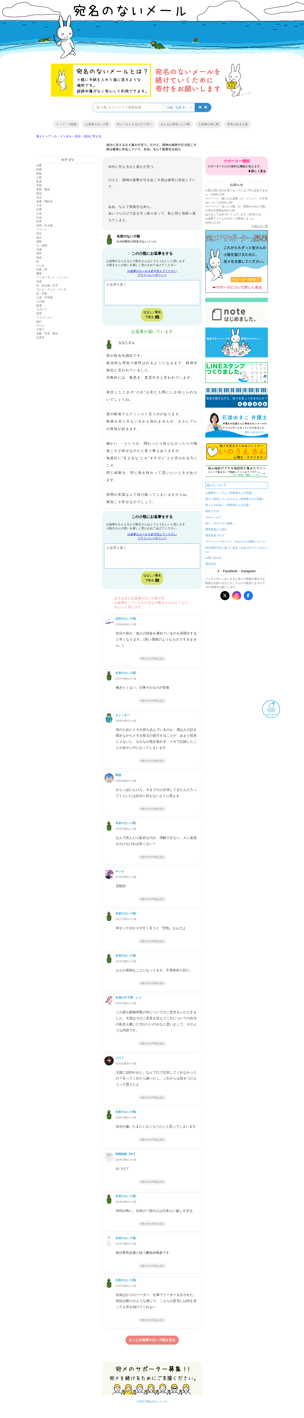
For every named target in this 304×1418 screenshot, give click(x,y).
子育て (40, 329)
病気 (39, 253)
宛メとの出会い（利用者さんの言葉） (228, 505)
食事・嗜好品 (44, 201)
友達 (39, 181)
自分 (39, 233)
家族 (39, 173)
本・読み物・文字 (47, 285)
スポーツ (41, 309)
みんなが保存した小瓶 (175, 124)
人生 (39, 205)
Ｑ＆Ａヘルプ (213, 517)
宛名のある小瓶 (237, 124)
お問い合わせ (213, 557)
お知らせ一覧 (260, 226)
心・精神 (41, 245)
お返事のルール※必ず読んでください (152, 271)
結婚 (39, 169)
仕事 (39, 209)
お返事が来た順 (208, 124)
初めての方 (212, 511)
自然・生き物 (44, 225)
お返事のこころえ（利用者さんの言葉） (229, 492)
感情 (39, 241)
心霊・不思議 (44, 297)
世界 (39, 221)
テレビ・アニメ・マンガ (51, 289)
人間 (39, 177)
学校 (39, 185)
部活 (39, 193)
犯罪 (39, 313)
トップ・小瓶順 (66, 124)
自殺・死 (41, 269)
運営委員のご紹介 (216, 529)
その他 (40, 301)
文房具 (40, 337)
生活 (39, 197)
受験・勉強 (43, 189)
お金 (39, 213)
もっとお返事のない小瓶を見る (152, 1340)
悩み (39, 237)
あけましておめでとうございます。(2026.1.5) (233, 214)
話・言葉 (41, 293)
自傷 (39, 249)
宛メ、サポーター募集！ (220, 523)
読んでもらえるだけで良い (134, 124)
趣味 (39, 273)
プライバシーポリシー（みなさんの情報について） (236, 541)
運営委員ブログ (214, 535)
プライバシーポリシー (152, 275)
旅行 (39, 321)
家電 (39, 305)
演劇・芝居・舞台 (47, 333)
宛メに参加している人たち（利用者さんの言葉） (235, 498)
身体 (39, 257)
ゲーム (40, 325)
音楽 (39, 281)
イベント (41, 229)
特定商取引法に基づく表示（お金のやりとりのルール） (236, 549)
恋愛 (39, 165)
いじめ (40, 265)
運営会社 (210, 563)
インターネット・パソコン (52, 277)
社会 (39, 217)
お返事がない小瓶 (96, 124)
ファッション (44, 317)
